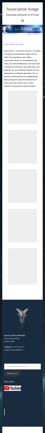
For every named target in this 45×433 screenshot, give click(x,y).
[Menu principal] (22, 20)
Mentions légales (22, 431)
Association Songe (22, 9)
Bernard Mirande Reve (15, 412)
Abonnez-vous (12, 373)
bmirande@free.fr (16, 350)
